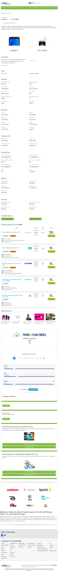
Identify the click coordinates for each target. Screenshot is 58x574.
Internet (29, 7)
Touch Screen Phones (40, 548)
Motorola (12, 552)
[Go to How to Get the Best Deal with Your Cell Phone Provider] (28, 317)
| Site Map (50, 564)
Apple (11, 545)
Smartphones (39, 545)
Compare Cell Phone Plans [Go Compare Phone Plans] (29, 444)
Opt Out (55, 564)
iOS (48, 548)
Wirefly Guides (51, 550)
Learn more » (4, 65)
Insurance (42, 7)
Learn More (6, 405)
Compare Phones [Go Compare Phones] (29, 447)
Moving (52, 7)
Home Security (35, 7)
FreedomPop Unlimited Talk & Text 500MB (12, 280)
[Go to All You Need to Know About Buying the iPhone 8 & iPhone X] (6, 317)
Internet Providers (30, 545)
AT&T (2, 546)
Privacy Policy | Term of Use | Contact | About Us (36, 564)
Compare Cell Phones (6, 13)
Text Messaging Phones (41, 550)
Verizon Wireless (4, 545)
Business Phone (14, 7)
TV (25, 7)
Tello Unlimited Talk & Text (10, 248)
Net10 (2, 554)
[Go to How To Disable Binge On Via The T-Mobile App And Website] (39, 317)
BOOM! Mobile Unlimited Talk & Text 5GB (12, 296)
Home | (23, 564)
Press (38, 3)
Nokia (11, 554)
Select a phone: (29, 338)
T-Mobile (3, 550)
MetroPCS (3, 555)
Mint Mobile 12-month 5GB (11, 232)
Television (29, 546)
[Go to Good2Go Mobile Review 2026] (17, 317)
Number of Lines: (29, 354)
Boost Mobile (4, 557)
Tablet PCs (20, 546)
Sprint (2, 548)
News (34, 3)
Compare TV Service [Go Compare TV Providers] (29, 471)
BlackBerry (12, 546)
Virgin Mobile (4, 552)
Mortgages (47, 7)
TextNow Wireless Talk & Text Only (11, 264)
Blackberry (50, 546)
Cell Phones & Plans (5, 7)
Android (49, 545)
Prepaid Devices (39, 546)
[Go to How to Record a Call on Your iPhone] (50, 317)
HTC (11, 548)
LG (10, 550)
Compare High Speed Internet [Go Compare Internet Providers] (29, 474)
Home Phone (21, 7)
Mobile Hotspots (21, 545)
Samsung (12, 555)
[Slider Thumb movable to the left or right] (14, 369)
